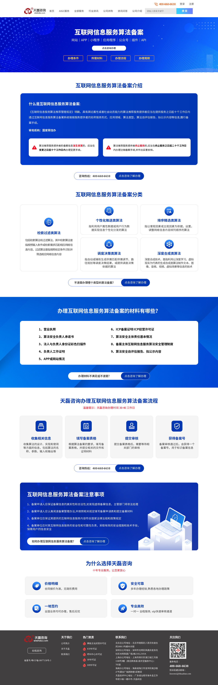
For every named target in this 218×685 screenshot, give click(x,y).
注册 (191, 4)
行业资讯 (93, 11)
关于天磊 (65, 649)
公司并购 (108, 11)
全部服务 (79, 11)
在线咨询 (37, 650)
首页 (51, 11)
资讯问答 (122, 11)
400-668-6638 (165, 4)
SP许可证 (91, 660)
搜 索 (184, 11)
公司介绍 (137, 11)
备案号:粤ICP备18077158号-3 (37, 660)
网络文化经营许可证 (96, 643)
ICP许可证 (92, 649)
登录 (182, 4)
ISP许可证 (92, 665)
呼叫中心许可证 (94, 654)
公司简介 (65, 643)
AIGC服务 (64, 11)
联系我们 (65, 654)
